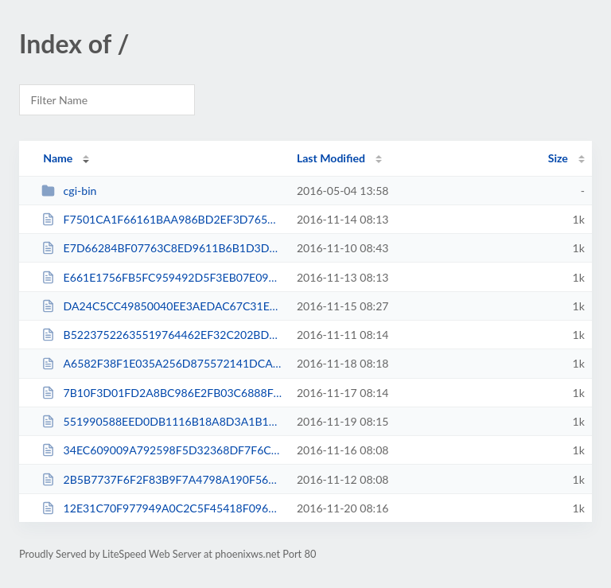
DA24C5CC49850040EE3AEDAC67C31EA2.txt (161, 306)
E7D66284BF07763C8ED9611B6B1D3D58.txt (161, 248)
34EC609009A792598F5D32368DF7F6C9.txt (161, 450)
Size (558, 158)
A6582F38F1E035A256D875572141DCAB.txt (161, 363)
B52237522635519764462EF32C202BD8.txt (161, 334)
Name (57, 158)
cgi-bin (68, 190)
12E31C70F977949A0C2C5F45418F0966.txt (161, 508)
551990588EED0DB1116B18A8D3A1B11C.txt (161, 421)
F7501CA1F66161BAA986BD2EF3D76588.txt (161, 219)
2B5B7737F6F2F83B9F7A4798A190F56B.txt (161, 479)
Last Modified (331, 158)
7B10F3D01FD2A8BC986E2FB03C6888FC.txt (161, 392)
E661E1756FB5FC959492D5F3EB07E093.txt (161, 277)
